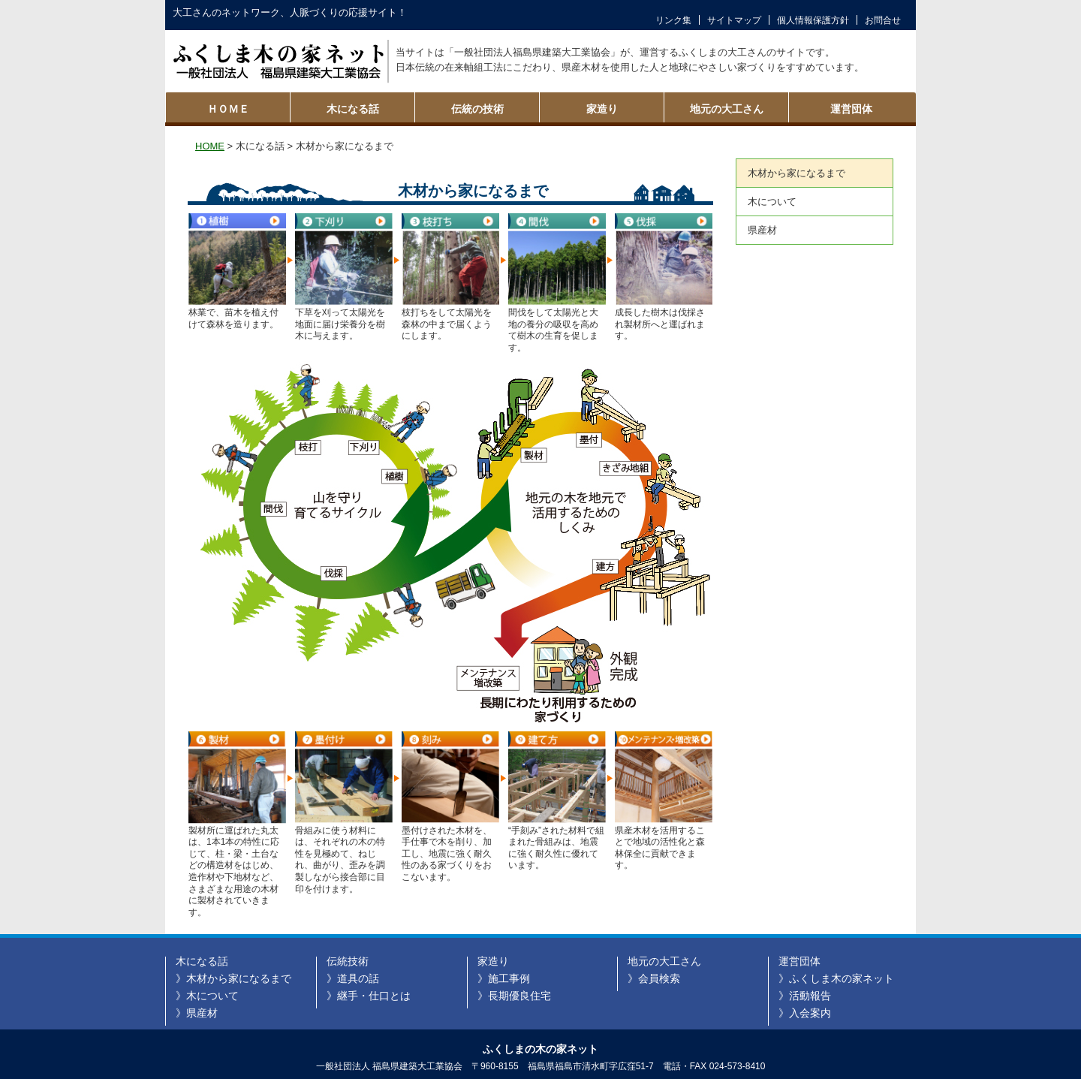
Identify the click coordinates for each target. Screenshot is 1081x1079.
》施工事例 (503, 978)
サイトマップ (734, 20)
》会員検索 (654, 978)
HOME (209, 146)
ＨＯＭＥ (228, 109)
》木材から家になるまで (233, 978)
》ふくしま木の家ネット (836, 978)
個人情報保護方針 (813, 20)
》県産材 (197, 1013)
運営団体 (851, 109)
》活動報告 (804, 996)
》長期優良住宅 (514, 996)
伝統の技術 (477, 109)
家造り (602, 109)
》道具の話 (353, 978)
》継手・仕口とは (369, 996)
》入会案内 (804, 1013)
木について (772, 201)
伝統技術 (348, 961)
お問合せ (883, 20)
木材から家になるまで (796, 173)
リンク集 (673, 20)
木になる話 (353, 109)
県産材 (762, 230)
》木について (207, 996)
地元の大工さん (726, 109)
